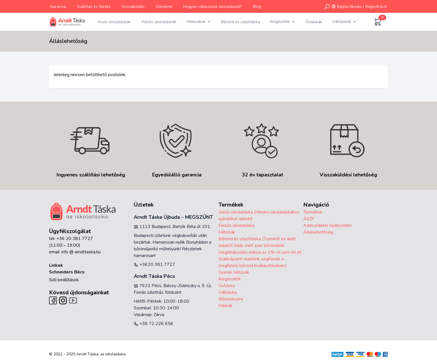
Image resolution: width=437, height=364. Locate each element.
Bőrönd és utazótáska (240, 22)
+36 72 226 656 (153, 324)
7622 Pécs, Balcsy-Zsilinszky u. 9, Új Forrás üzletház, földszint (172, 289)
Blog (257, 6)
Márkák (226, 306)
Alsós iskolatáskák (114, 22)
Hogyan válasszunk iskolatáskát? (212, 6)
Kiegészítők (230, 279)
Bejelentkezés (349, 6)
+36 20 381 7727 (74, 239)
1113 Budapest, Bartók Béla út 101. (172, 227)
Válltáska (228, 292)
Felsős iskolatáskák (159, 22)
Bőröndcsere (231, 299)
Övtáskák (313, 22)
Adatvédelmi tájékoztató (327, 225)
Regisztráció (376, 6)
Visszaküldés (133, 6)
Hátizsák (227, 232)
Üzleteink (164, 6)
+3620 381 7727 (154, 264)
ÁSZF (308, 219)
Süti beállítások (64, 280)
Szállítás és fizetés (93, 6)
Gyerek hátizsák (234, 272)
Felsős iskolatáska (236, 225)
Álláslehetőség (318, 232)
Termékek (312, 212)
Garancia (58, 6)
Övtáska (227, 286)
